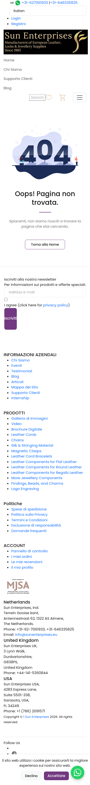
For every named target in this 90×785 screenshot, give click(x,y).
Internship (20, 397)
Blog (8, 87)
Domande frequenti (28, 530)
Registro (18, 23)
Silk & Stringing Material (32, 445)
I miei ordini (21, 556)
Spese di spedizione (29, 509)
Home (9, 60)
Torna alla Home (45, 244)
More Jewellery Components (36, 477)
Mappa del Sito (24, 387)
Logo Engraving (25, 488)
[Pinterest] (14, 753)
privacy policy (55, 305)
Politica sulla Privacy (29, 514)
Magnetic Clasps (26, 450)
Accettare (56, 775)
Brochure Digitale (26, 429)
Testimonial (21, 370)
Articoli (17, 381)
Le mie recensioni (26, 561)
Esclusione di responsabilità (36, 525)
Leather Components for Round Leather (46, 467)
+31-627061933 (35, 2)
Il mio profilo (22, 567)
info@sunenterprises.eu (36, 634)
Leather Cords (23, 434)
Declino (31, 775)
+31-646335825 (64, 2)
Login (16, 18)
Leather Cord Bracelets (31, 456)
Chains (17, 440)
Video (16, 423)
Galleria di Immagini (29, 418)
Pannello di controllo (29, 550)
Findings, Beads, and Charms (37, 483)
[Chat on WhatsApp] (77, 772)
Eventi (16, 365)
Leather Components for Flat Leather (44, 461)
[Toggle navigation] (79, 97)
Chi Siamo (13, 69)
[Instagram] (14, 748)
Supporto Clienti (18, 78)
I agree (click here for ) (37, 305)
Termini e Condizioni (29, 519)
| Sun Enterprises (36, 716)
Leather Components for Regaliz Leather (47, 472)
